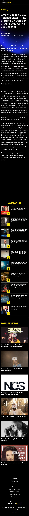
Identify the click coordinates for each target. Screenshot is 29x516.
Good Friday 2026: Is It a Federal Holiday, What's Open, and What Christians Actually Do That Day (18, 252)
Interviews (14, 481)
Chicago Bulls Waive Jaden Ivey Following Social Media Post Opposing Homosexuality (18, 286)
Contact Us (14, 497)
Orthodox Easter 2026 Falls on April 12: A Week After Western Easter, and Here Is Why (19, 275)
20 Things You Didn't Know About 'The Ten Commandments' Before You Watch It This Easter (19, 208)
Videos (14, 484)
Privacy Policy (14, 491)
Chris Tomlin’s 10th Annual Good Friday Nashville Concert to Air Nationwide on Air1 (19, 263)
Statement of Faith (14, 494)
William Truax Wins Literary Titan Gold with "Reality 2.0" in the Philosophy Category (19, 297)
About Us (14, 486)
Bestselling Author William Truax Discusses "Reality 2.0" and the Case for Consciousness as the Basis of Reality (19, 231)
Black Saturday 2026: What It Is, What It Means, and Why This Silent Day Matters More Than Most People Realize (19, 220)
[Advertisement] (14, 194)
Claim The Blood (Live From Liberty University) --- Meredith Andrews (12, 345)
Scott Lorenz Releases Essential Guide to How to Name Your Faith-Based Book (19, 241)
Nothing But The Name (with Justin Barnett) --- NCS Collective (12, 393)
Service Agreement (14, 489)
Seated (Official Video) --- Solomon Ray (13, 416)
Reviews (14, 478)
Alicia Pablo (6, 33)
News (14, 476)
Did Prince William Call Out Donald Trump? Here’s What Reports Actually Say (19, 308)
